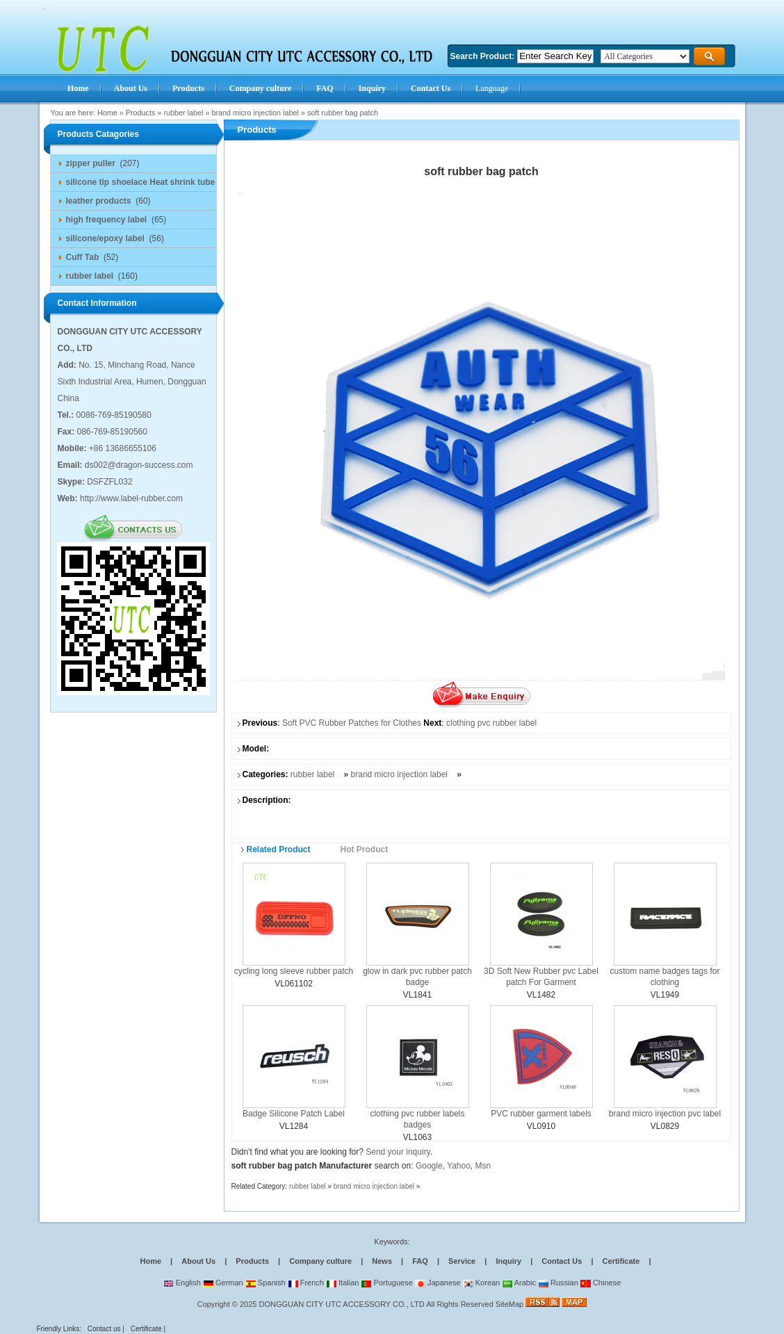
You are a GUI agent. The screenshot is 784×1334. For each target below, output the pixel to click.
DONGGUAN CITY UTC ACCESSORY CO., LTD (342, 1304)
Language (491, 88)
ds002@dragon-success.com (139, 465)
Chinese (600, 1282)
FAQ (420, 1261)
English (182, 1282)
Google (429, 1166)
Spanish (265, 1282)
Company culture (320, 1261)
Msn (483, 1166)
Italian (342, 1282)
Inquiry (508, 1261)
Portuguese (386, 1282)
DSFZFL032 (109, 482)
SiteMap (509, 1304)
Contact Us (561, 1261)
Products (141, 112)
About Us (198, 1261)
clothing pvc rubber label (491, 723)
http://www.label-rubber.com (131, 498)
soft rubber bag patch (342, 112)
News (382, 1261)
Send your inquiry (398, 1152)
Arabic (519, 1282)
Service (461, 1261)
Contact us (104, 1329)
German (223, 1282)
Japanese (438, 1282)
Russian (558, 1282)
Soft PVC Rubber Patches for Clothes (351, 723)
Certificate (621, 1261)
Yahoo (459, 1166)
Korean (481, 1282)
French (306, 1282)
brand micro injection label (254, 112)
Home (107, 112)
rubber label (183, 112)
